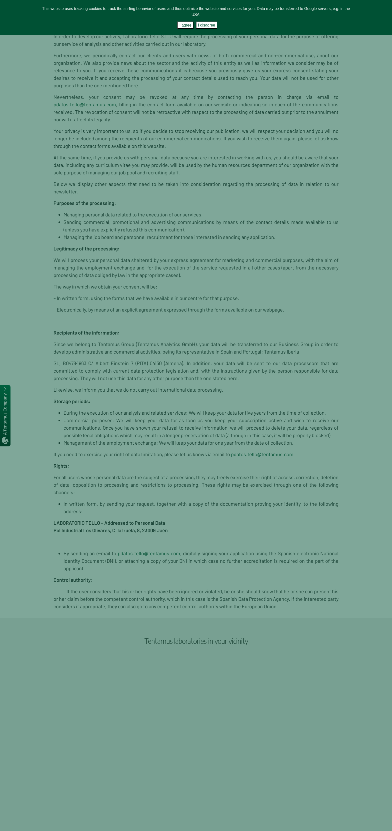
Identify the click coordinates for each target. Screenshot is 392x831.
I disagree (206, 25)
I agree (185, 25)
